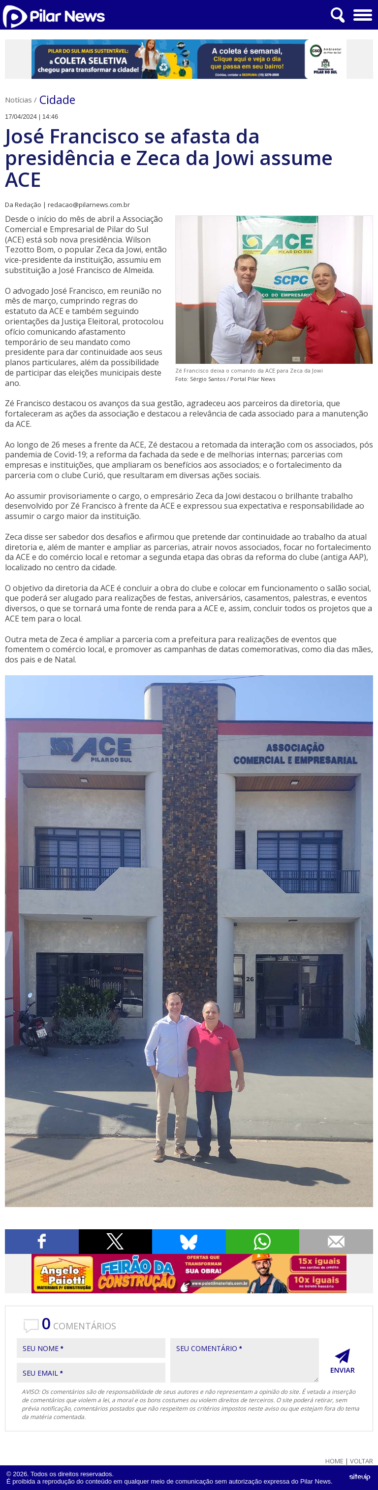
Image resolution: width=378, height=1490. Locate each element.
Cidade (57, 99)
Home (334, 1461)
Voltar (361, 1461)
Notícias (18, 99)
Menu (361, 11)
